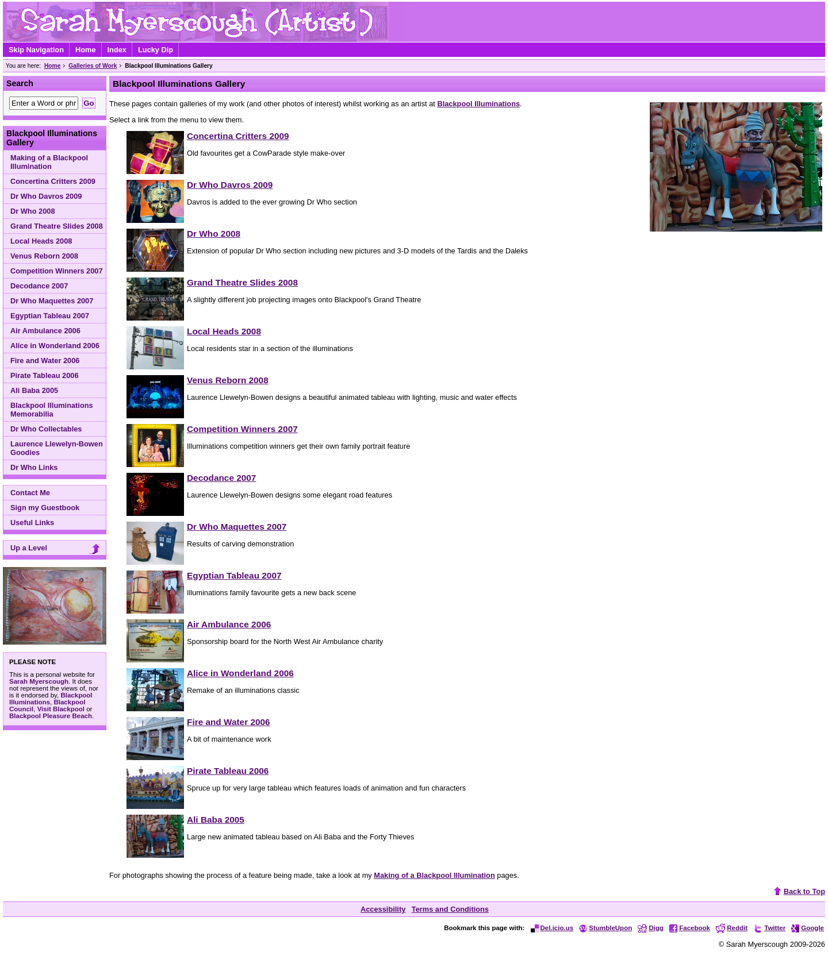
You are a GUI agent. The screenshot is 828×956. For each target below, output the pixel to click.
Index (117, 49)
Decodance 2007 (39, 286)
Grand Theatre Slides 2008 (56, 226)
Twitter (769, 927)
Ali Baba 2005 (34, 390)
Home (85, 49)
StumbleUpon (605, 927)
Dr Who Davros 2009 (46, 196)
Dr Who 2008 (32, 211)
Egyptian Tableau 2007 (49, 315)
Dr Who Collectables (46, 429)
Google (807, 927)
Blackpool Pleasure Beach (50, 715)
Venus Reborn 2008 (44, 256)
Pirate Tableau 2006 (44, 375)
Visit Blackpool (61, 709)
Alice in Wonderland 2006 (54, 345)
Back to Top (798, 891)
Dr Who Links (33, 467)
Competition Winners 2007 (56, 271)
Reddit (731, 927)
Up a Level (56, 548)
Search (19, 83)
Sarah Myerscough (38, 681)
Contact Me (30, 492)
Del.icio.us (552, 927)
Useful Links (32, 522)
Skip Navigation (36, 49)
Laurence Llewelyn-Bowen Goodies (56, 448)
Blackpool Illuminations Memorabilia (51, 409)
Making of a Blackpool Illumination (49, 162)
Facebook (689, 927)
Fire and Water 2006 (44, 360)
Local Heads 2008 (41, 241)
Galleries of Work (92, 66)
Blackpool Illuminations (478, 103)
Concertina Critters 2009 (52, 181)
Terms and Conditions (450, 909)
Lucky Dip (155, 49)
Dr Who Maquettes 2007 (51, 300)
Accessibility (383, 909)
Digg (651, 927)
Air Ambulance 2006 (45, 330)
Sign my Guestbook (44, 507)
